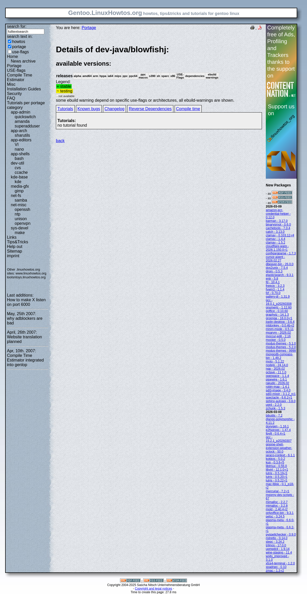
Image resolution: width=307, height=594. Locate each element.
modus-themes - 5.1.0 (281, 343)
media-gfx (20, 186)
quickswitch (25, 117)
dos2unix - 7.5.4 (277, 268)
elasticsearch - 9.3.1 (279, 275)
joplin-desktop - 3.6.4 (280, 322)
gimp (19, 191)
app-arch (19, 130)
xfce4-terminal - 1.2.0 (280, 563)
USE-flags (16, 70)
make (20, 232)
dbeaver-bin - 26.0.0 (279, 264)
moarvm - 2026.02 (278, 332)
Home (12, 56)
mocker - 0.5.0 (276, 340)
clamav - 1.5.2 (275, 242)
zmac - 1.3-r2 (275, 570)
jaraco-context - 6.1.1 (280, 455)
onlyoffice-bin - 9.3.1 (280, 513)
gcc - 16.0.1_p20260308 (279, 302)
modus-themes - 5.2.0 (281, 347)
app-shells (20, 154)
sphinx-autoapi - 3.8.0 (280, 401)
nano (19, 149)
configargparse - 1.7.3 (281, 253)
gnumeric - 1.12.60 (279, 307)
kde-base (19, 177)
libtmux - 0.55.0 (276, 466)
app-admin (20, 112)
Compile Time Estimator (19, 77)
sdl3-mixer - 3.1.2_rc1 (281, 394)
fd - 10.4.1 (273, 282)
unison (21, 219)
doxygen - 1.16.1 (277, 426)
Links (11, 237)
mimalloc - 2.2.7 (277, 502)
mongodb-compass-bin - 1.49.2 (279, 356)
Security (14, 93)
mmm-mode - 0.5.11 (280, 329)
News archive (23, 61)
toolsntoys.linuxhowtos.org (26, 277)
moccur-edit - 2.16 (278, 336)
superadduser (27, 126)
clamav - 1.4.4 (275, 239)
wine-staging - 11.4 (279, 552)
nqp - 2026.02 (275, 369)
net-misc (18, 205)
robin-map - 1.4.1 (277, 387)
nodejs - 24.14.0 (277, 365)
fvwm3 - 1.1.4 (275, 289)
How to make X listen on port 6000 (26, 302)
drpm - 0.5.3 (274, 271)
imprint (13, 256)
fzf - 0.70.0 (273, 293)
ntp (17, 214)
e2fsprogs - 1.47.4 (278, 430)
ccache (21, 172)
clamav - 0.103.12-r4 (280, 235)
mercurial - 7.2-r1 (277, 491)
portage (19, 47)
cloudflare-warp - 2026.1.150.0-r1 (277, 248)
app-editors (21, 140)
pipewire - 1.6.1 (276, 379)
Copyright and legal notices (153, 588)
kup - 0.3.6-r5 (275, 462)
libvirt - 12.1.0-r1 (277, 469)
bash (19, 158)
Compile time (188, 109)
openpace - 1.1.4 (277, 376)
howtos (18, 41)
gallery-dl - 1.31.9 (278, 296)
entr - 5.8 (272, 278)
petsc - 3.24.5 (275, 516)
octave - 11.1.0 (276, 372)
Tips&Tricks (17, 242)
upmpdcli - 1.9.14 (277, 549)
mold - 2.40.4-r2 (277, 509)
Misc (11, 84)
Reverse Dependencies (150, 109)
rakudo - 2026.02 (277, 383)
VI (17, 144)
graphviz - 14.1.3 (277, 314)
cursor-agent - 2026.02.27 (275, 258)
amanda (22, 121)
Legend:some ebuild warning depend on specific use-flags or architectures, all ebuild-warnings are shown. (159, 73)
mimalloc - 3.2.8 (277, 505)
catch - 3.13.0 (275, 232)
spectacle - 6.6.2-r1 (279, 397)
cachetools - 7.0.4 (278, 228)
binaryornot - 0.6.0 (278, 224)
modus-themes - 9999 (281, 350)
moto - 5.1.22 (275, 361)
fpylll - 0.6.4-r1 (275, 433)
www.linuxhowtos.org (30, 273)
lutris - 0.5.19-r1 (276, 473)
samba (21, 200)
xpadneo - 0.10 (276, 567)
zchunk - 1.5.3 (275, 408)
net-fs (16, 195)
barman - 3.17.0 (277, 221)
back (60, 141)
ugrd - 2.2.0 (274, 405)
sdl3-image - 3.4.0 (278, 390)
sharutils (22, 135)
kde (18, 181)
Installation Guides (24, 89)
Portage (14, 66)
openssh (22, 209)
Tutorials (65, 109)
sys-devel (19, 228)
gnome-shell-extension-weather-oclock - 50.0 (279, 448)
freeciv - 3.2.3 (275, 286)
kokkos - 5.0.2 (275, 459)
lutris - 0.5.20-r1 (276, 477)
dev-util (17, 163)
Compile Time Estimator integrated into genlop (25, 360)
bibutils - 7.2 (274, 415)
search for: (17, 26)
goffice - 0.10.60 (277, 311)
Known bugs (89, 109)
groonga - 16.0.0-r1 (279, 318)
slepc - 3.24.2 (275, 542)
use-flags (20, 52)
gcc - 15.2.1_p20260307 (279, 439)
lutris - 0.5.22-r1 (276, 480)
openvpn (22, 223)
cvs (18, 168)
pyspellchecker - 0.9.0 (281, 534)
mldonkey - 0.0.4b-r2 (280, 325)
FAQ (11, 98)
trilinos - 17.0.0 (276, 545)
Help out (14, 246)
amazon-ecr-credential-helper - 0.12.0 (278, 213)
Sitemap (14, 251)
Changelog (114, 109)
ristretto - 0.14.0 (276, 538)
